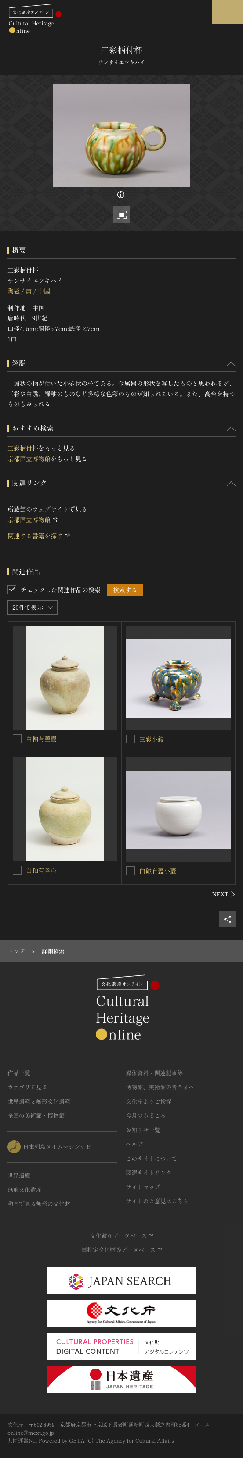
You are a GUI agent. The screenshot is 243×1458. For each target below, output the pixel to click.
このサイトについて (152, 1158)
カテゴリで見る (27, 1087)
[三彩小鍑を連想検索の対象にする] (130, 739)
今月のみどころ (146, 1115)
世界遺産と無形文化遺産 (38, 1101)
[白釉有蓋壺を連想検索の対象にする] (17, 738)
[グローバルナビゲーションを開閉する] (227, 12)
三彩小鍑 (151, 739)
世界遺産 (18, 1175)
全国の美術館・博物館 (36, 1115)
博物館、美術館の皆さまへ (160, 1087)
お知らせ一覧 (143, 1130)
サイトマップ (143, 1187)
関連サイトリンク (149, 1172)
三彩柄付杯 (22, 448)
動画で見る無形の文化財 (38, 1203)
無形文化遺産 (24, 1189)
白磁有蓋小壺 (157, 870)
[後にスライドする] (224, 894)
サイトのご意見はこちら (157, 1201)
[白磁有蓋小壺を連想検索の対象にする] (130, 870)
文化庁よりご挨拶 (149, 1101)
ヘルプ (134, 1144)
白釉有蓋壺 (41, 738)
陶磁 (13, 291)
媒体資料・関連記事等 (154, 1073)
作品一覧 (18, 1073)
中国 (44, 291)
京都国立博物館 (29, 458)
